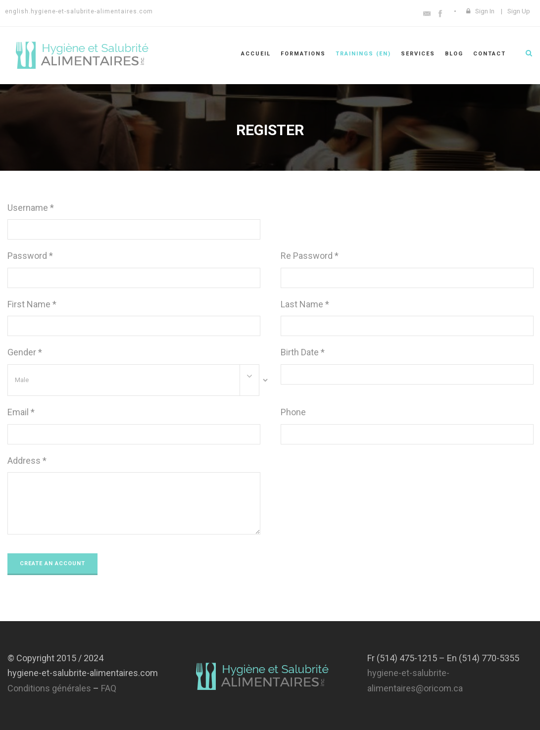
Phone (293, 412)
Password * (30, 255)
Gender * (24, 352)
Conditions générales (49, 688)
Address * (27, 460)
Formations (303, 53)
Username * (30, 207)
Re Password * (310, 255)
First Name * (31, 304)
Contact (489, 53)
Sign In (484, 11)
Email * (21, 412)
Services (418, 53)
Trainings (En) (363, 53)
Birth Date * (303, 352)
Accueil (256, 53)
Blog (454, 53)
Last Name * (305, 304)
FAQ (108, 688)
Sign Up (518, 11)
